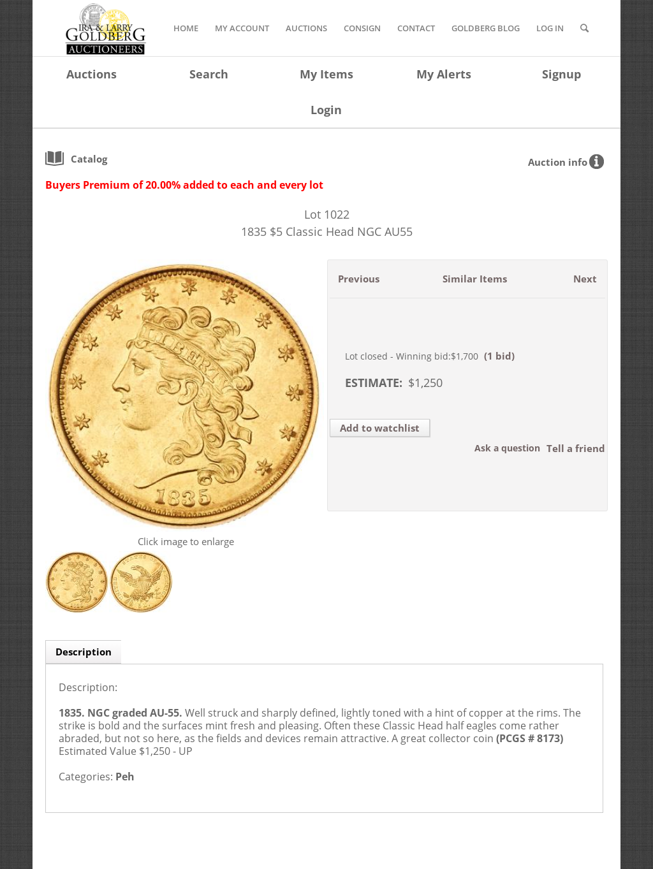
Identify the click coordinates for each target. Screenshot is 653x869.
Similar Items (475, 278)
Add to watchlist (380, 427)
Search (208, 74)
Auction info (557, 162)
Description (83, 651)
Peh (125, 777)
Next (585, 278)
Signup (561, 74)
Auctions (91, 74)
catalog (89, 158)
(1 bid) (499, 355)
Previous (358, 278)
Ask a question (507, 448)
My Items (326, 74)
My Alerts (443, 74)
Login (326, 109)
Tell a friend (576, 448)
